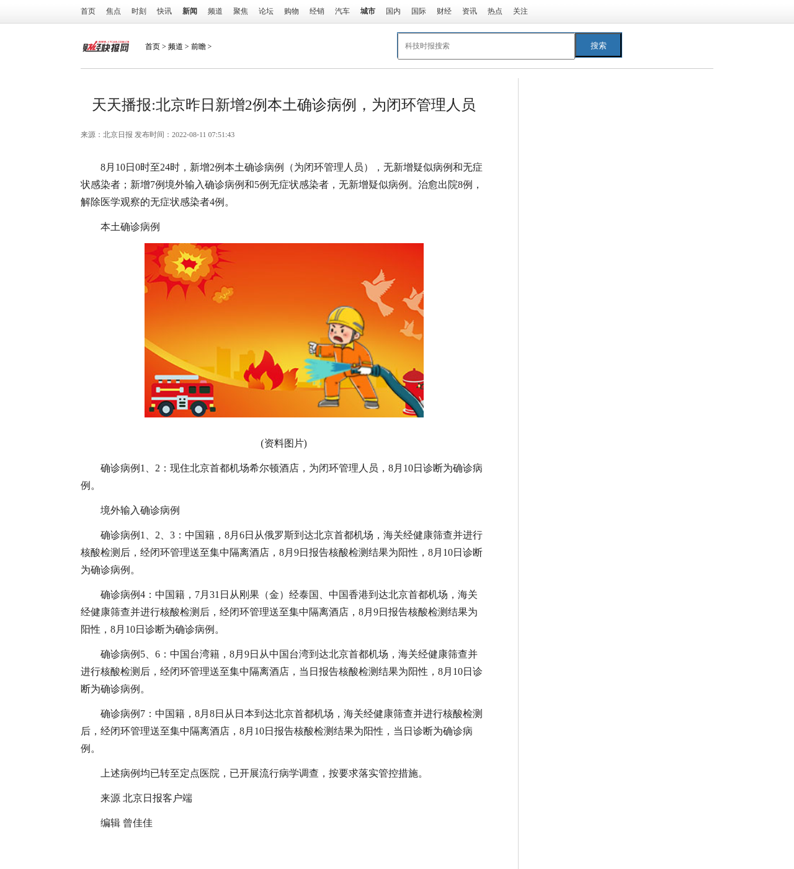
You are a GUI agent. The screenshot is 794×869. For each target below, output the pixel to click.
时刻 (139, 11)
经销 (317, 11)
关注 (520, 11)
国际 (418, 11)
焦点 (113, 11)
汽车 (342, 11)
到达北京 (162, 847)
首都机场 (247, 847)
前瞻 (198, 46)
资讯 (469, 11)
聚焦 (240, 11)
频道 (215, 11)
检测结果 (205, 847)
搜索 (599, 45)
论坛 (266, 11)
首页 (88, 11)
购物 (291, 11)
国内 (393, 11)
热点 (495, 11)
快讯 (164, 11)
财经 (444, 11)
